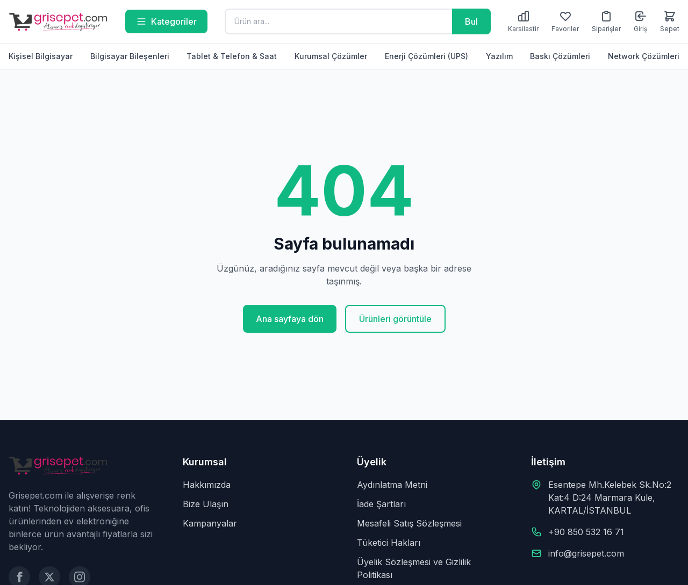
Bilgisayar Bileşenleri (129, 56)
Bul (471, 21)
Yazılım (499, 56)
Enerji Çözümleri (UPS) (426, 56)
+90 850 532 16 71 (586, 531)
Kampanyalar (210, 523)
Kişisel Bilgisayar (41, 56)
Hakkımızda (207, 484)
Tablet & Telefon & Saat (232, 56)
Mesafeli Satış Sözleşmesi (409, 523)
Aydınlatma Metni (392, 484)
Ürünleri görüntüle (395, 318)
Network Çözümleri (643, 56)
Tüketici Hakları (388, 542)
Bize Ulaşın (205, 504)
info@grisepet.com (586, 553)
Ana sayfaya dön (290, 318)
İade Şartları (381, 504)
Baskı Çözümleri (560, 56)
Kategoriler (166, 21)
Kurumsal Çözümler (331, 56)
